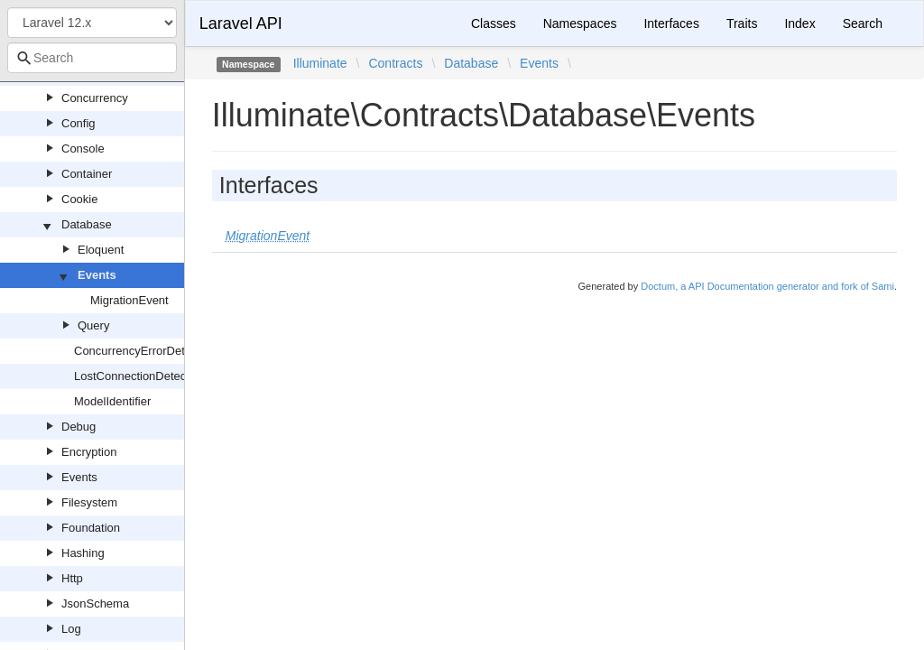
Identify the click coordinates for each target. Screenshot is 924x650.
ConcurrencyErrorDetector (142, 351)
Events (97, 275)
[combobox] (92, 57)
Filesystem (89, 502)
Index (799, 23)
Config (78, 123)
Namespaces (580, 23)
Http (72, 578)
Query (93, 325)
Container (86, 174)
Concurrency (94, 98)
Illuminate (320, 63)
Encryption (88, 452)
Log (71, 629)
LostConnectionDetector (136, 376)
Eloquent (101, 249)
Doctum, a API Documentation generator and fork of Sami (767, 286)
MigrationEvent (129, 300)
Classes (493, 23)
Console (83, 148)
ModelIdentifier (112, 401)
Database (86, 224)
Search (862, 23)
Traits (741, 23)
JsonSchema (95, 603)
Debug (78, 426)
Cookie (79, 199)
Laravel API (240, 23)
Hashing (83, 553)
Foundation (90, 527)
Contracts (395, 63)
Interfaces (670, 23)
